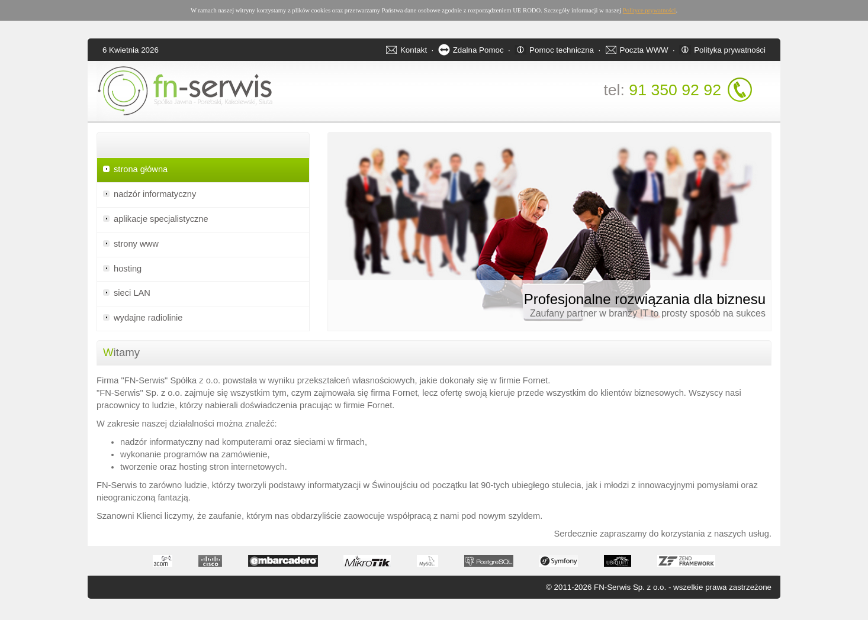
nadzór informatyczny (155, 194)
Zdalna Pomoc (478, 50)
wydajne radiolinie (148, 317)
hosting (128, 268)
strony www (136, 243)
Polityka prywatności (730, 50)
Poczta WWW (644, 50)
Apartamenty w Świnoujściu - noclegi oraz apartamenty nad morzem (36, 617)
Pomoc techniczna (561, 50)
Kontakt (413, 50)
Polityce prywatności (649, 10)
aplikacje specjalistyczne (161, 219)
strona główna (141, 169)
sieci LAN (132, 293)
